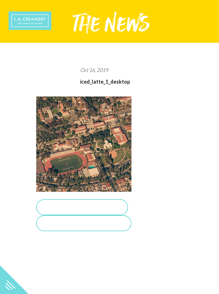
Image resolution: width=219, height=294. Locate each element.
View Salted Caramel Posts (84, 223)
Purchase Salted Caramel (82, 207)
